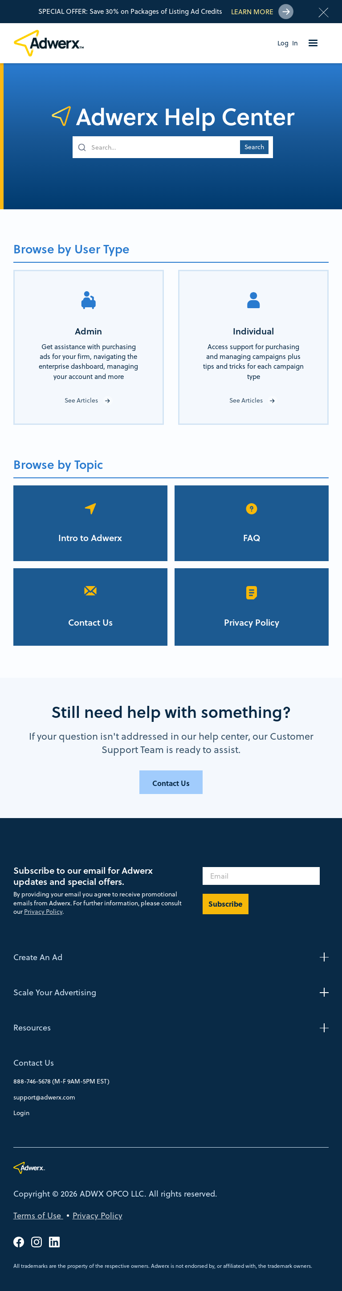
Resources (32, 1027)
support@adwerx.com (44, 1097)
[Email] (261, 876)
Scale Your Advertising (54, 992)
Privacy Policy (43, 911)
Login (21, 1112)
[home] (53, 43)
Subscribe (225, 904)
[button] (313, 43)
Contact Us (33, 1062)
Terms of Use (38, 1215)
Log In (287, 43)
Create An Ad (37, 957)
